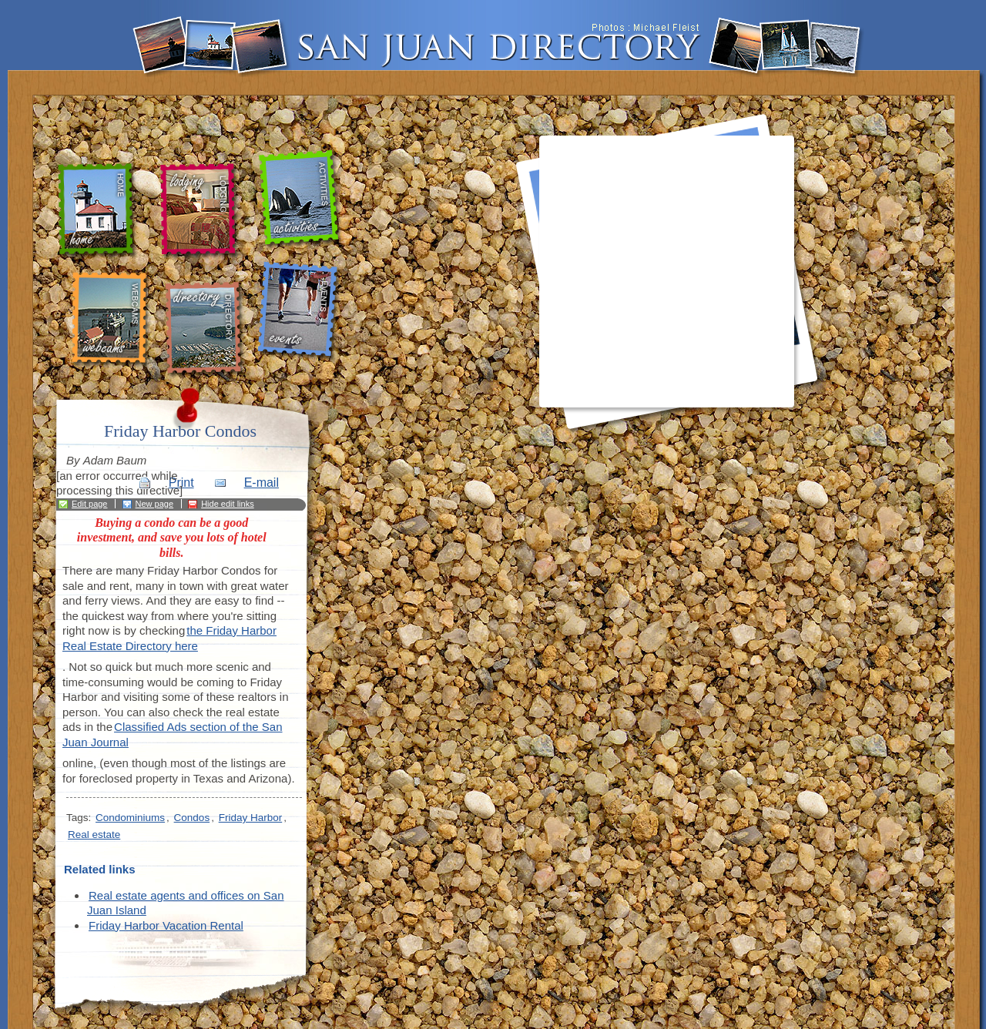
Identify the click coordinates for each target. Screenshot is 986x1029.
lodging (198, 211)
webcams (110, 320)
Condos (192, 817)
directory (207, 329)
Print (181, 482)
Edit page (89, 503)
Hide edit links (227, 503)
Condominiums (130, 817)
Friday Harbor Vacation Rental (166, 925)
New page (155, 503)
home (100, 211)
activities (301, 199)
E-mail (261, 482)
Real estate (94, 834)
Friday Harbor (251, 817)
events (300, 312)
